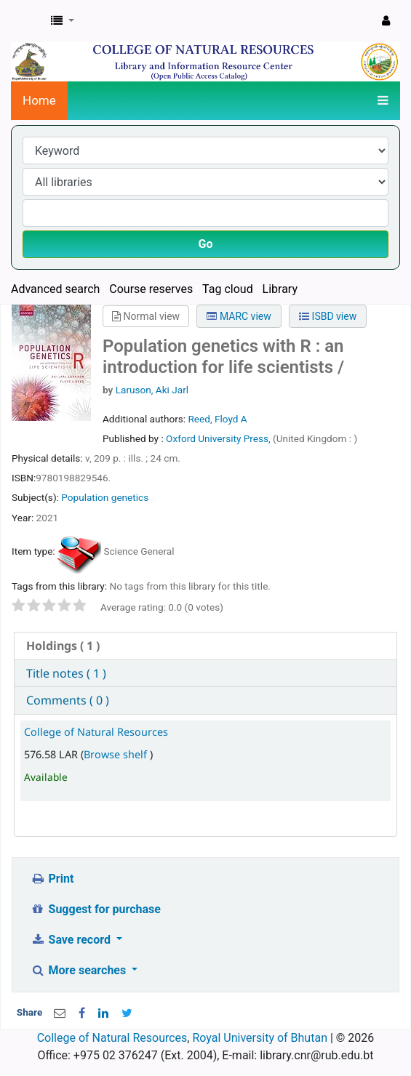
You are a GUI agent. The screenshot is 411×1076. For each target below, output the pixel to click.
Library (280, 289)
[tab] (205, 646)
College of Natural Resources (96, 732)
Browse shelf (117, 754)
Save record (72, 940)
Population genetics (104, 497)
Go (206, 244)
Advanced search (55, 289)
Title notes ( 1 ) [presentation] (66, 673)
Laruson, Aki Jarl (152, 390)
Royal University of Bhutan (259, 1038)
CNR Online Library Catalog (27, 21)
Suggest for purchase (96, 909)
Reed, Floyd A (217, 419)
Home (39, 100)
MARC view (239, 316)
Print (52, 879)
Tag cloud (227, 289)
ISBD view (327, 316)
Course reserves (151, 289)
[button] (62, 21)
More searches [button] (80, 970)
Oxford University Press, (219, 438)
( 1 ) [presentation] (63, 646)
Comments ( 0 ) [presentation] (67, 700)
